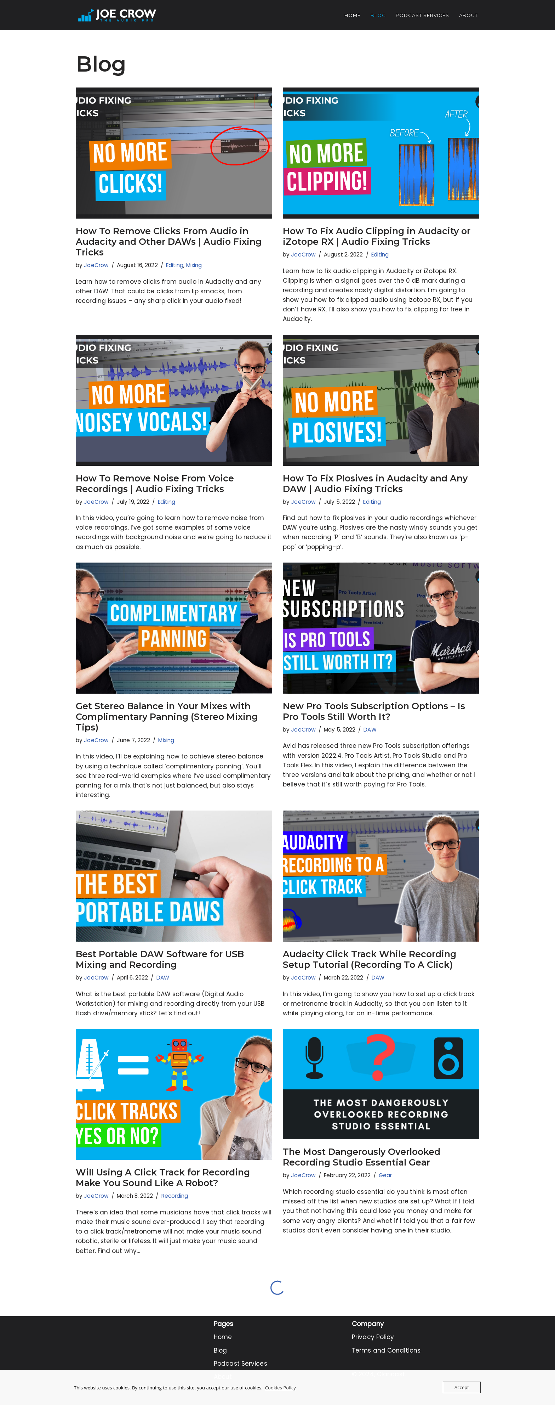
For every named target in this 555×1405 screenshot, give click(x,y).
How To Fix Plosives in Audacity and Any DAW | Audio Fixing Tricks (375, 483)
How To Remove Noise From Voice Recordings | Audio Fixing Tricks (155, 483)
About (468, 15)
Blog (378, 15)
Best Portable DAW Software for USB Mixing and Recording (160, 959)
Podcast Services (422, 15)
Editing (175, 265)
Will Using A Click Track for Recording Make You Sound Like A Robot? (163, 1177)
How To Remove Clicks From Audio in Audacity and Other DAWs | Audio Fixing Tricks (169, 242)
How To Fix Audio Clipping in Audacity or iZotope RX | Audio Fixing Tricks (376, 236)
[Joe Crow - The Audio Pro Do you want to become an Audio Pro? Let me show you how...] (117, 15)
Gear (385, 1175)
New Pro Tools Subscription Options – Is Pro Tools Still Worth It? (374, 711)
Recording (174, 1196)
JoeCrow (96, 265)
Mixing (194, 265)
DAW (370, 729)
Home (352, 15)
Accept (461, 1387)
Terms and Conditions (386, 1350)
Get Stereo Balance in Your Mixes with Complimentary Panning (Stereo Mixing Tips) (167, 717)
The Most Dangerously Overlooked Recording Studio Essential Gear (361, 1157)
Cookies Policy (280, 1387)
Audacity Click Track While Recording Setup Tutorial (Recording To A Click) (369, 959)
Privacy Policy (373, 1337)
